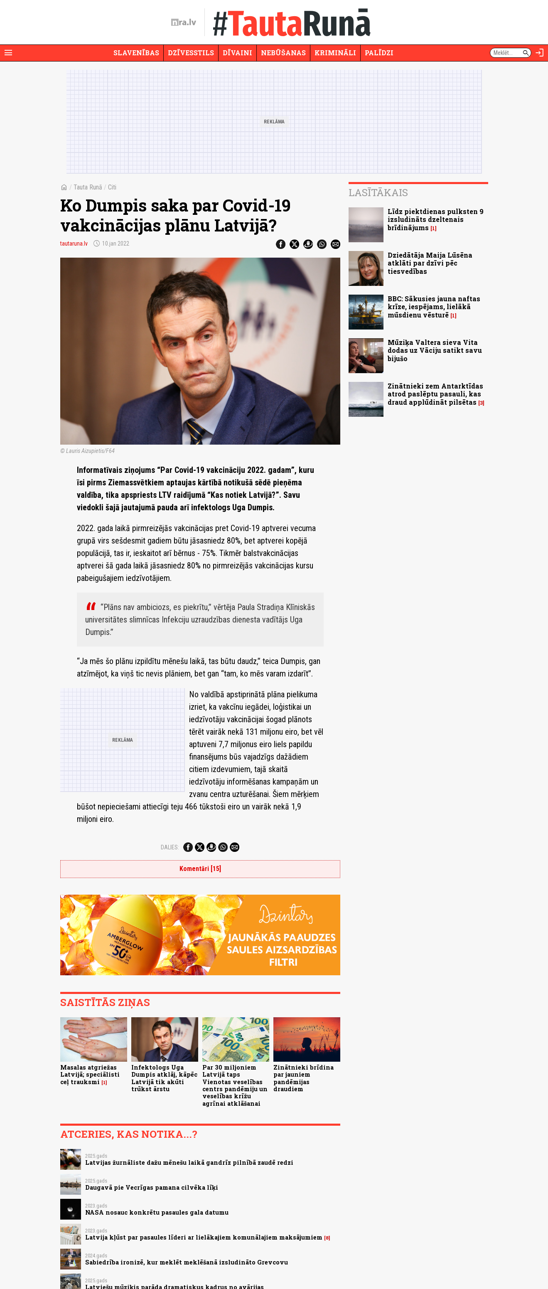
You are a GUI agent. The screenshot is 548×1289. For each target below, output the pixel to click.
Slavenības (136, 52)
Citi (112, 187)
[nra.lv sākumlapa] (183, 22)
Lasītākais (378, 192)
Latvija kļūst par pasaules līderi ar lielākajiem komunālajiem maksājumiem (203, 1237)
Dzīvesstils (191, 52)
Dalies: (170, 847)
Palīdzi (379, 52)
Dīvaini (237, 52)
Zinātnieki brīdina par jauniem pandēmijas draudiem (303, 1078)
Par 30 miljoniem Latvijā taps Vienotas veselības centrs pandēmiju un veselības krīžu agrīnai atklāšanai (235, 1085)
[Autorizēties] (539, 52)
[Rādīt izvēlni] (8, 52)
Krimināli (335, 52)
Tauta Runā (88, 187)
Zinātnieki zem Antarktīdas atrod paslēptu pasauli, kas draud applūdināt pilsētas (435, 393)
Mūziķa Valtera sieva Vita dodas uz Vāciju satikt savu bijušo (435, 350)
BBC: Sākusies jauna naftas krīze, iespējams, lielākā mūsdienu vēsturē (434, 306)
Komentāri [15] (200, 869)
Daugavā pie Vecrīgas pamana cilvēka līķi (151, 1187)
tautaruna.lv (74, 243)
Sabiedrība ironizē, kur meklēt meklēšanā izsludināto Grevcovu (186, 1262)
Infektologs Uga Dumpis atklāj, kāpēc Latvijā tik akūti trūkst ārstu (164, 1078)
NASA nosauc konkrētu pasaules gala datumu (157, 1212)
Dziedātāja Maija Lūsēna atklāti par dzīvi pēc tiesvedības (430, 263)
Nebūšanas (283, 52)
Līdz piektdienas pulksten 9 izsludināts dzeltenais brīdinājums (436, 219)
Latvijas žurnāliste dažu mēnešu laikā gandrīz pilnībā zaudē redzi (189, 1162)
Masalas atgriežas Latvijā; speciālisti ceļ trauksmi (90, 1074)
